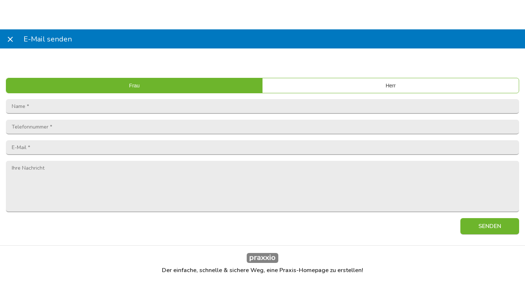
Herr (390, 85)
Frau (134, 85)
